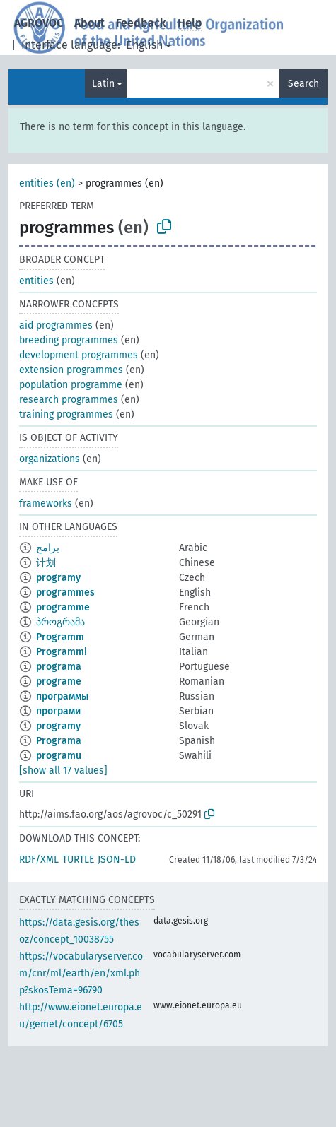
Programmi (61, 652)
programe (58, 681)
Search (303, 84)
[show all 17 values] (63, 771)
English (144, 45)
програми (58, 711)
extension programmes (71, 370)
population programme (70, 385)
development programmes (78, 355)
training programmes (66, 414)
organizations (49, 459)
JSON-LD (117, 860)
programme (63, 607)
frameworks (45, 503)
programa (58, 667)
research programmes (68, 400)
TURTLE (78, 860)
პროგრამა (60, 622)
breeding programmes (68, 340)
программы (62, 696)
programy (58, 578)
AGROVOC (38, 23)
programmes (65, 592)
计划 (46, 563)
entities (36, 281)
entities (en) (47, 183)
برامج (47, 548)
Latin (103, 84)
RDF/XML (39, 860)
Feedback (141, 23)
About (89, 23)
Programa (58, 741)
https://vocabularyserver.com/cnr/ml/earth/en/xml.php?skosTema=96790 (81, 973)
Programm (60, 637)
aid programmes (56, 325)
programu (58, 756)
